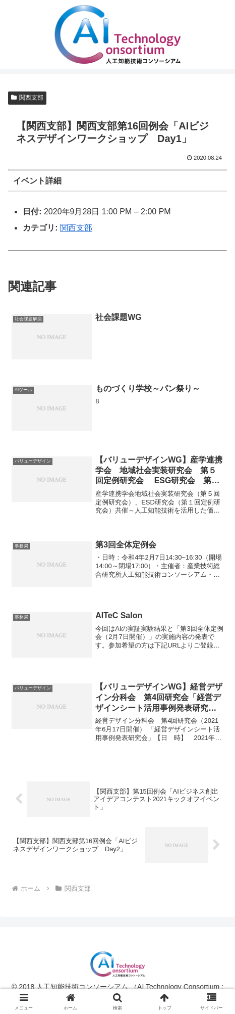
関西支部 (27, 97)
